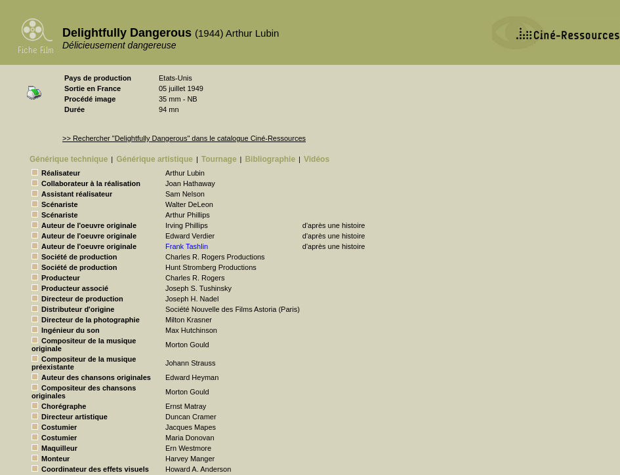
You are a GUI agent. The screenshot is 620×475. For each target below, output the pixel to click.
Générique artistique (154, 159)
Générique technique (69, 159)
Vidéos (316, 159)
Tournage (219, 159)
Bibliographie (270, 159)
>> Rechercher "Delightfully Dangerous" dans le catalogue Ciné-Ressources (184, 138)
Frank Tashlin (186, 246)
